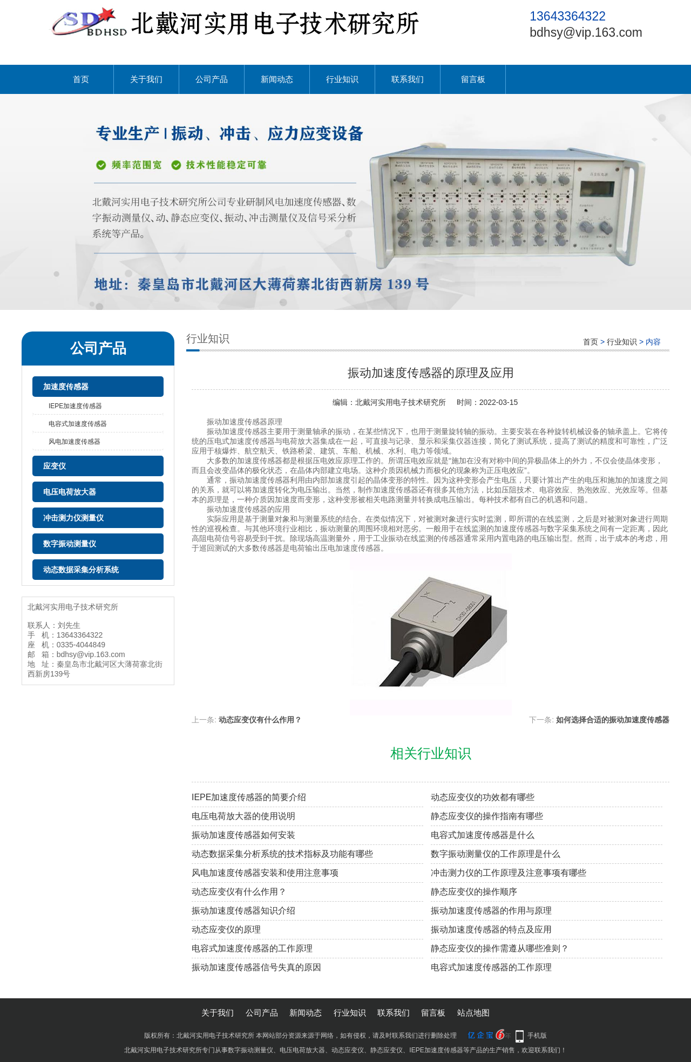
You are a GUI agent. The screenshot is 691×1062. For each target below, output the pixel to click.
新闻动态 (277, 79)
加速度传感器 (66, 386)
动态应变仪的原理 (226, 929)
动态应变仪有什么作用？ (260, 719)
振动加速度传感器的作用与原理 (491, 910)
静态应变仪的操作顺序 (474, 891)
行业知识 (342, 79)
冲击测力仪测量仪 (73, 517)
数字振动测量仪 (69, 543)
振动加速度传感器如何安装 (243, 835)
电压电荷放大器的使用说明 (243, 816)
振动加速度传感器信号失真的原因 (256, 967)
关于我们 (146, 79)
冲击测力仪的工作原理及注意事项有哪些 (508, 872)
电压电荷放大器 (69, 492)
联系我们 (407, 79)
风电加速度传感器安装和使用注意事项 (265, 872)
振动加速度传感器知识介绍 (243, 910)
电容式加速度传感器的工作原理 (252, 948)
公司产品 (211, 79)
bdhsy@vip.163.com (586, 32)
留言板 (473, 79)
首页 (81, 79)
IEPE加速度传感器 (75, 406)
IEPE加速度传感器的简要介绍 (249, 797)
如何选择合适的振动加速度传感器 (612, 719)
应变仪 (54, 466)
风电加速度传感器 (74, 441)
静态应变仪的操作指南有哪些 (487, 816)
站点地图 (473, 1012)
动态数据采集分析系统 (81, 569)
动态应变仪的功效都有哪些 (482, 797)
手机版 (537, 1035)
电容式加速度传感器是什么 (482, 835)
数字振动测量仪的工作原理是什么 (495, 853)
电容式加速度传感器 (78, 424)
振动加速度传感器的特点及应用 (491, 929)
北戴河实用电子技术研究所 (400, 402)
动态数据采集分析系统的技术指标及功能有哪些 (282, 853)
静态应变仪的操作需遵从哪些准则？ (500, 948)
